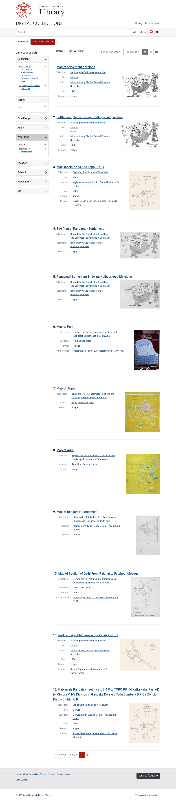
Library (51, 10)
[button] (43, 42)
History (139, 23)
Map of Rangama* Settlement (77, 512)
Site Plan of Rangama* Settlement (80, 228)
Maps (73, 131)
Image (21, 107)
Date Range (24, 118)
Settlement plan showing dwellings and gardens (90, 117)
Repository (23, 181)
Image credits (22, 780)
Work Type (23, 137)
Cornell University (23, 10)
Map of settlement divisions (76, 67)
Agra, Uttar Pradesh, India (84, 464)
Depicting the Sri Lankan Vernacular (88, 72)
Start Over (23, 41)
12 (131, 51)
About (25, 774)
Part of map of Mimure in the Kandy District (88, 635)
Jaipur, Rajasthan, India (83, 402)
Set (19, 190)
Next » (81, 51)
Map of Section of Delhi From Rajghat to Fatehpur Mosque (98, 573)
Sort (109, 52)
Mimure (74, 77)
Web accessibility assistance (147, 795)
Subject (22, 172)
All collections (152, 23)
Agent (21, 127)
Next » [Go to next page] (73, 754)
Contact (69, 774)
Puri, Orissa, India (82, 341)
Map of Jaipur (66, 388)
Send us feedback (148, 775)
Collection (23, 59)
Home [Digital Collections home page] (18, 774)
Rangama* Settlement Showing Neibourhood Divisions (94, 277)
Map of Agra (65, 450)
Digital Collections (39, 23)
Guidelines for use (38, 774)
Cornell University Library (33, 795)
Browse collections (56, 774)
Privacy (49, 795)
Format (21, 99)
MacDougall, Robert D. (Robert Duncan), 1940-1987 (99, 351)
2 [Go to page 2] (87, 754)
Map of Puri (65, 327)
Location (22, 162)
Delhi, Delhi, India (81, 587)
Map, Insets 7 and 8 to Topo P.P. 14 (80, 167)
